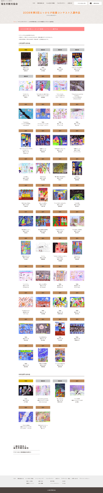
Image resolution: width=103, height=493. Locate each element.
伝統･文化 (40, 481)
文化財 (63, 481)
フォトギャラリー (61, 3)
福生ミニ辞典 (29, 481)
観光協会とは (41, 3)
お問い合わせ (96, 3)
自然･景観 (40, 483)
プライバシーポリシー (84, 478)
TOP (34, 3)
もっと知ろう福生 (51, 3)
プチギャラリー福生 (65, 478)
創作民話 (52, 481)
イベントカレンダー (82, 3)
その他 (63, 483)
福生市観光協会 (9, 4)
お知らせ (70, 3)
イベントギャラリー (55, 483)
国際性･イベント (30, 483)
